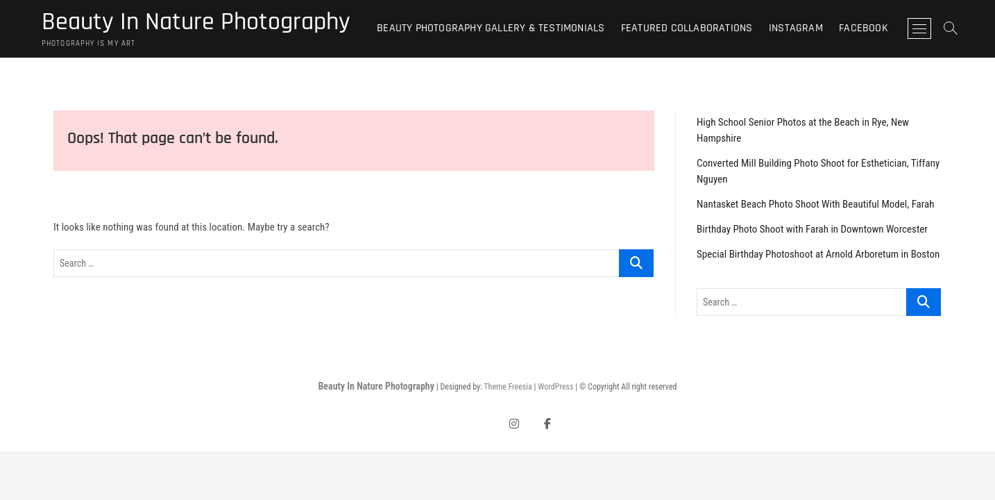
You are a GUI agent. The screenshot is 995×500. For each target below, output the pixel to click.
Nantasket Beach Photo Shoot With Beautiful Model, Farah (816, 204)
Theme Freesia (507, 387)
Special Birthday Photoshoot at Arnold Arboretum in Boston (818, 254)
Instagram (796, 28)
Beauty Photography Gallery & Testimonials (490, 28)
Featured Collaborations (687, 28)
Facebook (863, 28)
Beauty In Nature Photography (196, 22)
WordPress (555, 387)
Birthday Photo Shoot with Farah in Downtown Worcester (812, 229)
